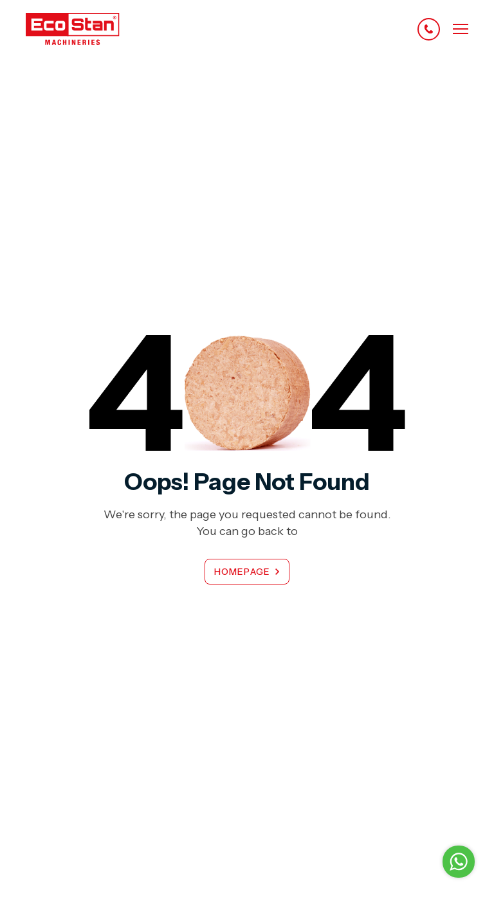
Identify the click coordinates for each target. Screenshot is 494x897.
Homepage (242, 571)
